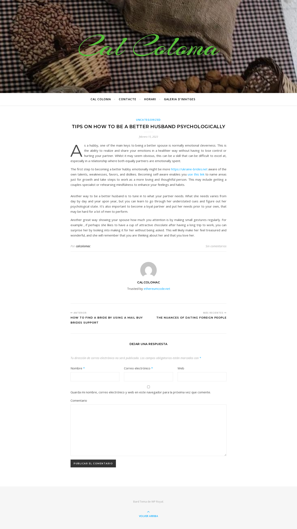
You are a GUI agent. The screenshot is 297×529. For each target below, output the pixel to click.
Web (181, 368)
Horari (150, 99)
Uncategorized (148, 120)
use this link (196, 174)
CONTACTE (127, 99)
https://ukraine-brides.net (189, 169)
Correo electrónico (138, 368)
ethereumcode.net (157, 289)
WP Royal (157, 501)
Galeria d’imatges (179, 99)
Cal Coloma (148, 46)
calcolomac (83, 246)
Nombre (78, 368)
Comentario (79, 400)
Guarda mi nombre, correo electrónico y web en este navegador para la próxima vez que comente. (141, 392)
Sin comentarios (216, 246)
